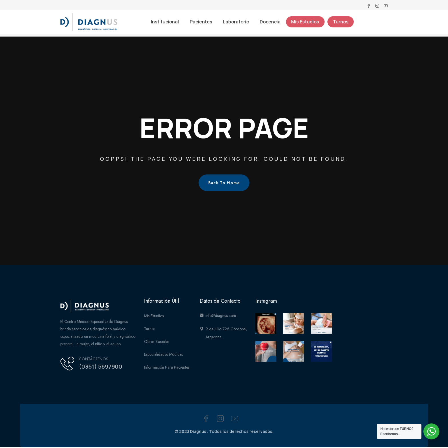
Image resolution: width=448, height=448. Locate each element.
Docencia (270, 24)
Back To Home (224, 183)
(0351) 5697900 (103, 367)
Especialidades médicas (163, 355)
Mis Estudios (307, 24)
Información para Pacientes (166, 368)
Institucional (163, 24)
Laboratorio (236, 24)
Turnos (343, 24)
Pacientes (200, 24)
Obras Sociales (156, 342)
